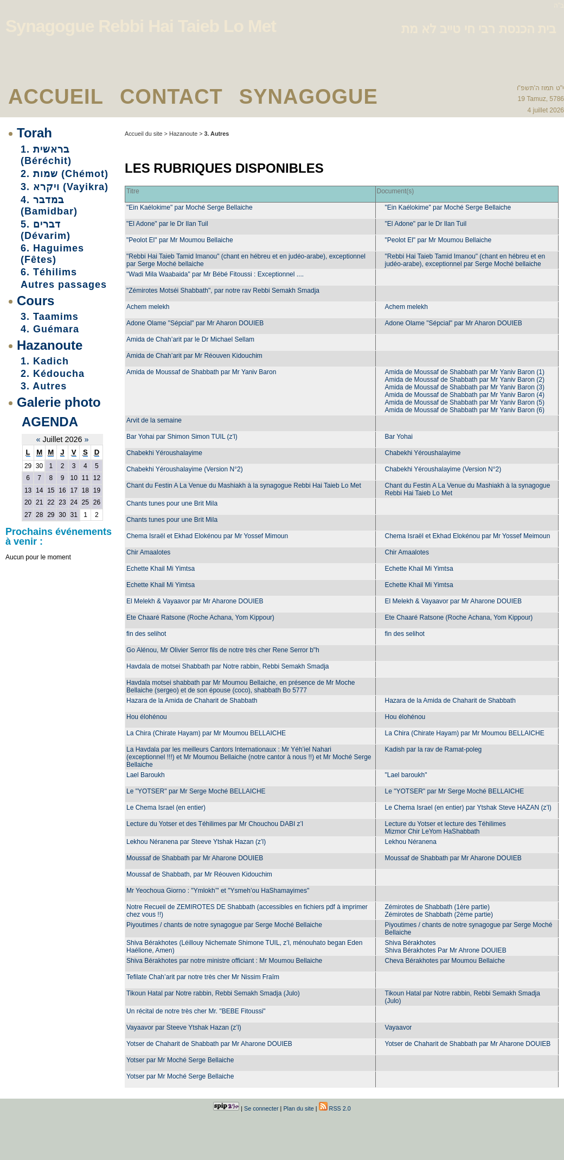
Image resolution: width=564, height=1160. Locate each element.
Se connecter (261, 1108)
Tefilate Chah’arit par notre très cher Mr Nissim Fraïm (202, 977)
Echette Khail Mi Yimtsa (160, 568)
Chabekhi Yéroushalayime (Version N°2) (184, 469)
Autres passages (64, 284)
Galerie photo (59, 402)
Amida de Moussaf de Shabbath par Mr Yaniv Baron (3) (464, 387)
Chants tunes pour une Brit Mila (171, 503)
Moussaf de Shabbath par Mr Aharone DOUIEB (194, 858)
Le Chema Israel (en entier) (166, 807)
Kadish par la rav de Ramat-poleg (433, 749)
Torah (34, 132)
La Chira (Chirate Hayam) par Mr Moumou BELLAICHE (206, 733)
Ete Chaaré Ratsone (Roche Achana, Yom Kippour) (200, 617)
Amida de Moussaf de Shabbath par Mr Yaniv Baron (201, 372)
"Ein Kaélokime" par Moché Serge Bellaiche (189, 207)
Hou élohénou (146, 717)
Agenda (50, 421)
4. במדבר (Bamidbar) (49, 205)
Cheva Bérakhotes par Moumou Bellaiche (445, 960)
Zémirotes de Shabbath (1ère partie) (437, 907)
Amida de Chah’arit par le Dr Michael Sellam (190, 339)
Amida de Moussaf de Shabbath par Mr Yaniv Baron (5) (464, 402)
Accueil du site (144, 133)
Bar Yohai (399, 436)
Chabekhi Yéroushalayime (164, 453)
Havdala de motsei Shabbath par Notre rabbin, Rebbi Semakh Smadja (227, 666)
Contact (171, 96)
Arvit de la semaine (154, 420)
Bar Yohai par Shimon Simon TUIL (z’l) (182, 436)
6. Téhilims (49, 272)
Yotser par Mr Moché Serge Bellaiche (180, 1060)
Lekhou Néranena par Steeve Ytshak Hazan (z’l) (196, 842)
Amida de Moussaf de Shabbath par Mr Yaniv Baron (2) (464, 379)
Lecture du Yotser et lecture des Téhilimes (445, 824)
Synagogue (308, 96)
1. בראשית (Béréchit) (46, 155)
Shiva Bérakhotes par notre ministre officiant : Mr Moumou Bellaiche (224, 960)
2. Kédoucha (53, 373)
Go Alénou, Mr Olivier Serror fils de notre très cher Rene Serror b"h (222, 650)
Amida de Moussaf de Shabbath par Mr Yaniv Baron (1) (464, 372)
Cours (35, 300)
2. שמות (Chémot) (64, 173)
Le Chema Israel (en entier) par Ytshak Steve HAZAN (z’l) (468, 807)
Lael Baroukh (145, 775)
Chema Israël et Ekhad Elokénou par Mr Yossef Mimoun (207, 536)
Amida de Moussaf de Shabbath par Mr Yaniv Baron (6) (464, 410)
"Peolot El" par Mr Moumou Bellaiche (179, 240)
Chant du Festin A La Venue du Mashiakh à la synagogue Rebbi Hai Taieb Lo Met (243, 485)
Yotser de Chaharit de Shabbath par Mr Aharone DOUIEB (209, 1044)
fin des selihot (146, 634)
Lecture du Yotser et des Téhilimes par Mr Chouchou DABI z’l (214, 824)
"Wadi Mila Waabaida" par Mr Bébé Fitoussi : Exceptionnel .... (215, 274)
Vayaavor (398, 1027)
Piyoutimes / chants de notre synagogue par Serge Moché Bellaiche (224, 925)
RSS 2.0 (335, 1108)
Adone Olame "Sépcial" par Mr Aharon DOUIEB (195, 323)
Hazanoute (49, 345)
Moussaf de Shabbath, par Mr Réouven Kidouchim (199, 874)
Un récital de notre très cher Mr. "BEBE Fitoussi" (196, 1011)
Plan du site (298, 1108)
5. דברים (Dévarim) (45, 230)
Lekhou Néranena (411, 842)
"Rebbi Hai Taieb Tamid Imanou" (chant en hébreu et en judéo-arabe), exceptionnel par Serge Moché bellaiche (465, 260)
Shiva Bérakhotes (410, 943)
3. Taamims (50, 316)
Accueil (56, 96)
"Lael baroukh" (406, 775)
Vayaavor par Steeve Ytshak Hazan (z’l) (183, 1027)
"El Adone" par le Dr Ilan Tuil (167, 224)
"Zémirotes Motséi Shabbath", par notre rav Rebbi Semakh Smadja (222, 290)
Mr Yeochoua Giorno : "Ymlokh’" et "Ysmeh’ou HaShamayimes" (217, 890)
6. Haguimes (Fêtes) (52, 254)
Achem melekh (147, 307)
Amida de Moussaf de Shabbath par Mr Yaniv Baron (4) (464, 395)
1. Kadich (45, 361)
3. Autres (44, 386)
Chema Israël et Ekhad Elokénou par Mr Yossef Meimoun (467, 536)
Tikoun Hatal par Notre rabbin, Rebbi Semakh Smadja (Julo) (213, 993)
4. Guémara (50, 329)
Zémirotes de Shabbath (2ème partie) (439, 914)
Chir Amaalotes (148, 552)
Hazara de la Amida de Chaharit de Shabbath (192, 700)
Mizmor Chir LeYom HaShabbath (432, 831)
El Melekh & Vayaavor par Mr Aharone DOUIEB (195, 601)
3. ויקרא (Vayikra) (64, 186)
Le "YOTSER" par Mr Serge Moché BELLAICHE (196, 791)
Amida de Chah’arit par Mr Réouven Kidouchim (194, 356)
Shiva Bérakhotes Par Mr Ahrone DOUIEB (446, 950)
